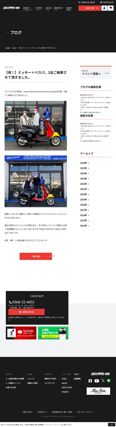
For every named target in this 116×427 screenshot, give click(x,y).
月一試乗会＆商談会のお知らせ (90, 112)
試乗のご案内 (33, 376)
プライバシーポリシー (85, 405)
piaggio (65, 385)
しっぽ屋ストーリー (13, 376)
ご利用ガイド (42, 405)
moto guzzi (67, 381)
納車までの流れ (50, 372)
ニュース (31, 372)
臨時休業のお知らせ (86, 95)
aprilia (64, 376)
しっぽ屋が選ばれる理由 (15, 372)
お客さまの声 (11, 381)
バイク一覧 (66, 368)
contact (108, 2)
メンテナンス (50, 376)
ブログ (76, 368)
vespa (64, 372)
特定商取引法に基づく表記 (62, 405)
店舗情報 (77, 372)
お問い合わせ (27, 405)
